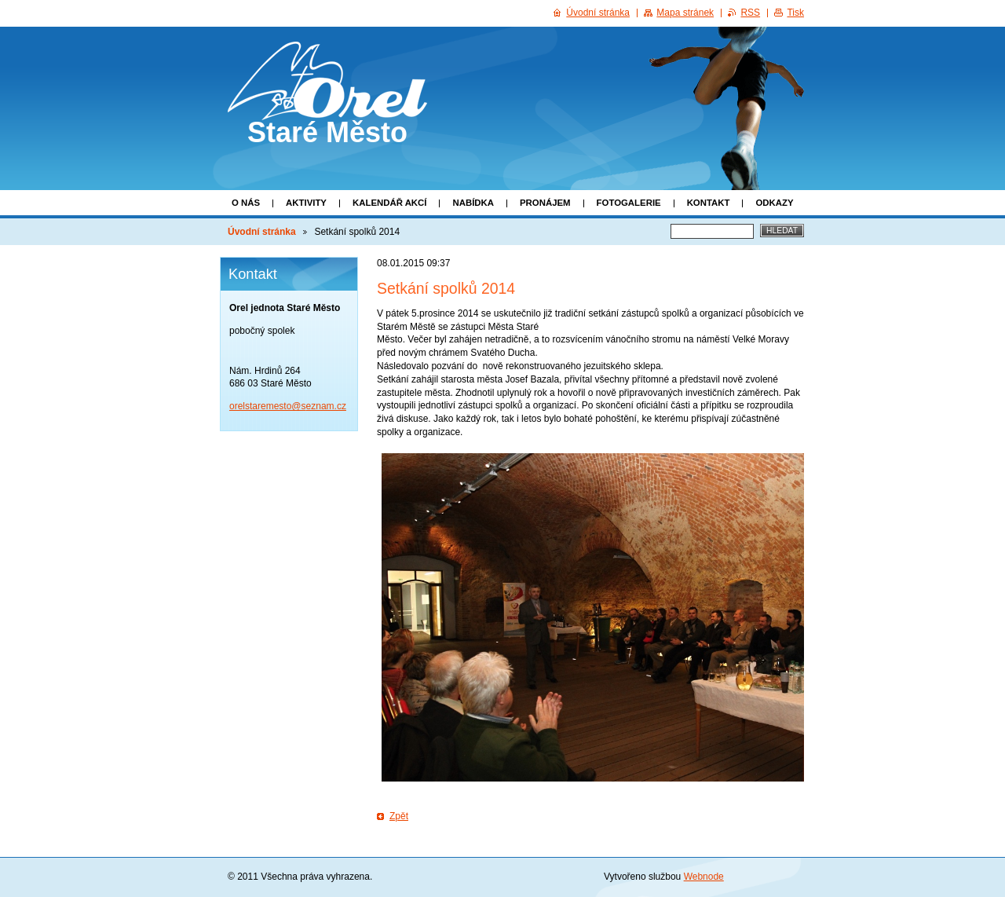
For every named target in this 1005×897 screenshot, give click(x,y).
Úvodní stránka (262, 231)
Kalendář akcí (390, 202)
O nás (246, 202)
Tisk (795, 12)
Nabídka (473, 202)
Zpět (398, 816)
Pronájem (545, 202)
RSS (750, 12)
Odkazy (774, 202)
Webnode (704, 876)
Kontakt (708, 202)
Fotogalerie (629, 202)
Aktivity (306, 202)
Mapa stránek (685, 12)
